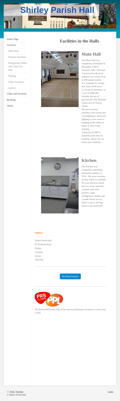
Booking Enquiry (70, 276)
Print (11, 392)
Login (110, 392)
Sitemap (19, 392)
